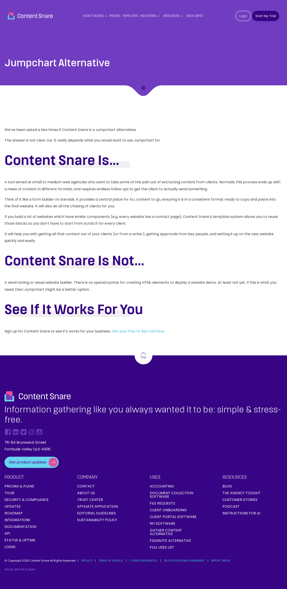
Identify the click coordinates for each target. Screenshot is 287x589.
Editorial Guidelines (96, 513)
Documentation (20, 526)
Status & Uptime (19, 540)
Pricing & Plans (19, 486)
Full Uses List (162, 547)
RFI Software (162, 523)
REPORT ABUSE (220, 560)
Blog (227, 486)
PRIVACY (87, 560)
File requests (162, 503)
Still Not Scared (24, 569)
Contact (86, 486)
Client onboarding (168, 510)
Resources (171, 16)
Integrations (17, 520)
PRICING (114, 16)
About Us (86, 493)
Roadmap (13, 513)
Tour (9, 493)
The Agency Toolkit (241, 493)
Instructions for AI (241, 513)
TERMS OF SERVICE (110, 560)
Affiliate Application (97, 506)
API (7, 533)
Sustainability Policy (97, 520)
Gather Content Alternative (166, 532)
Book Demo (195, 16)
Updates (12, 506)
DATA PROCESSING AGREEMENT (184, 560)
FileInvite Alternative (170, 540)
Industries (148, 16)
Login (9, 546)
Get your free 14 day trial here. (139, 331)
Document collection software (171, 494)
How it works (93, 16)
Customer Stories (239, 499)
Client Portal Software (173, 516)
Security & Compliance (26, 499)
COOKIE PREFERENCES (143, 560)
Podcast (231, 506)
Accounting (162, 486)
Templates (130, 16)
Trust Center (90, 499)
